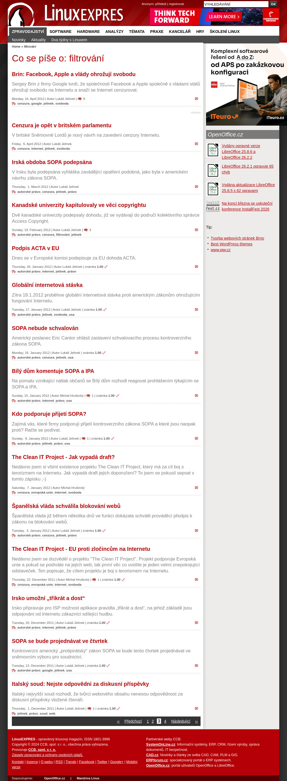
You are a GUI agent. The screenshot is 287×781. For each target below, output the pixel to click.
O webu (47, 762)
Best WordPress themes (231, 244)
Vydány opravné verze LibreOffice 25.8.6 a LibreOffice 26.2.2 (241, 152)
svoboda (62, 103)
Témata (136, 31)
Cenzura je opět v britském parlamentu (61, 125)
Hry (200, 31)
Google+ (116, 762)
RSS (59, 762)
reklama (196, 112)
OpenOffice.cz (225, 134)
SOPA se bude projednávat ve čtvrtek (59, 641)
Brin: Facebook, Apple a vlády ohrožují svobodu (74, 74)
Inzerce (32, 762)
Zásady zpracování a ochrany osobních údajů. (47, 755)
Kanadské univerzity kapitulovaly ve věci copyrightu (79, 205)
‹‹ (118, 721)
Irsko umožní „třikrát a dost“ (48, 598)
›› (196, 721)
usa (71, 314)
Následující (180, 721)
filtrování (63, 234)
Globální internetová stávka (47, 285)
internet (37, 148)
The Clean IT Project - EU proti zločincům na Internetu (81, 549)
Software (60, 31)
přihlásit (160, 4)
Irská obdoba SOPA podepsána (52, 162)
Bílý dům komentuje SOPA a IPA (53, 371)
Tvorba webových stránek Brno (237, 238)
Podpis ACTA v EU (35, 248)
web (52, 713)
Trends (70, 762)
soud (44, 713)
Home (16, 46)
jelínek (49, 103)
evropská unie (42, 492)
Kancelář (180, 31)
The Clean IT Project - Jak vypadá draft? (63, 457)
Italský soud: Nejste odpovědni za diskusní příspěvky (80, 684)
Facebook (86, 762)
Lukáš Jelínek (65, 98)
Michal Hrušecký (72, 395)
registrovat (176, 4)
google (36, 103)
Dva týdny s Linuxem (69, 40)
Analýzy (114, 31)
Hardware (88, 31)
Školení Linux (224, 31)
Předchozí (133, 721)
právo (72, 191)
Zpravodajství (28, 31)
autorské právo (28, 191)
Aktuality (38, 40)
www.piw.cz (221, 250)
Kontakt (18, 762)
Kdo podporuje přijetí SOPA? (49, 414)
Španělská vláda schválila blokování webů (66, 506)
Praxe (157, 31)
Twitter (102, 762)
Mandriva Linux (88, 778)
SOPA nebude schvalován (45, 328)
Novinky (19, 40)
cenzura (23, 103)
